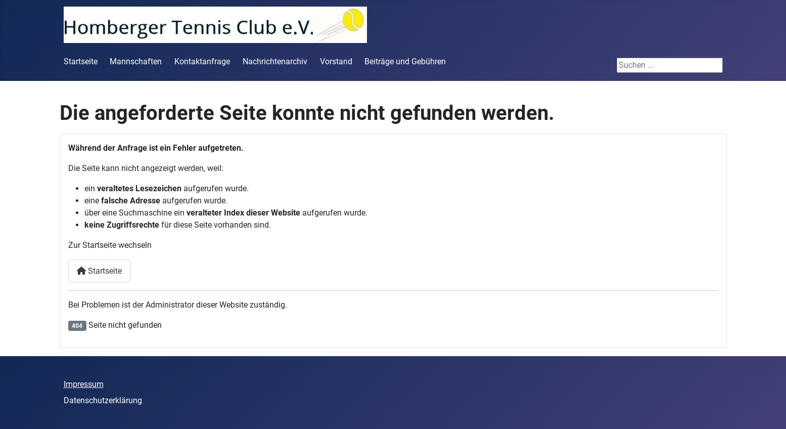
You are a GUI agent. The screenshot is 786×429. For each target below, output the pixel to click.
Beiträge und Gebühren (405, 61)
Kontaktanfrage (202, 61)
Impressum (84, 384)
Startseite (81, 61)
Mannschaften (136, 61)
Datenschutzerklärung (103, 400)
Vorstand (336, 61)
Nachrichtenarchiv (275, 61)
